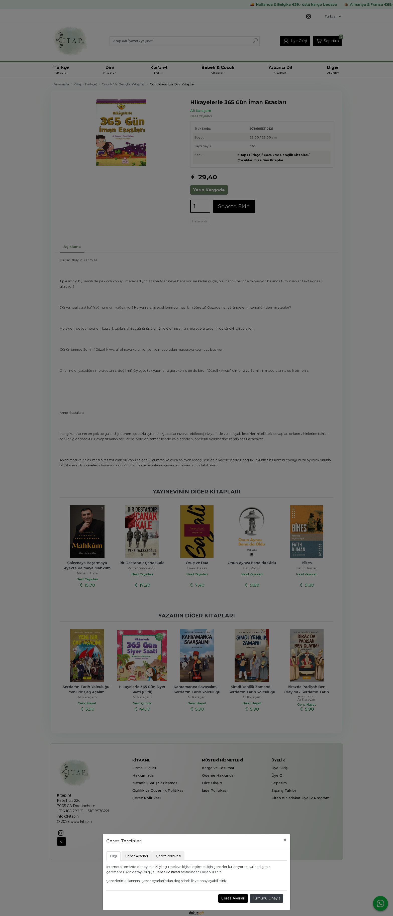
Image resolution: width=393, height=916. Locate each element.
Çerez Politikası (167, 872)
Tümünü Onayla (266, 898)
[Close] (285, 840)
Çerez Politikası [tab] (168, 856)
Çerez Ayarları (233, 898)
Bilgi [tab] (113, 856)
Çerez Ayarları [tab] (136, 856)
